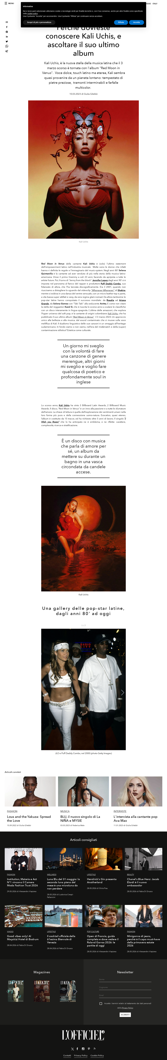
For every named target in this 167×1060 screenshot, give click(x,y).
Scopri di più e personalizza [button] (39, 22)
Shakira (121, 290)
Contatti (67, 1055)
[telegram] (7, 51)
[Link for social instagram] (83, 1049)
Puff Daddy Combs (111, 283)
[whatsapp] (7, 46)
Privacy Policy (127, 1008)
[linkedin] (7, 37)
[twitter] (7, 41)
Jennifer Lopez (100, 280)
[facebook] (7, 27)
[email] (7, 22)
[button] (122, 692)
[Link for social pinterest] (89, 1049)
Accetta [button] (136, 22)
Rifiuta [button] (121, 22)
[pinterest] (7, 32)
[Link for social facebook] (77, 1049)
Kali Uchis (113, 313)
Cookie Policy (97, 1055)
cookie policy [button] (32, 14)
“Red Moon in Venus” (83, 317)
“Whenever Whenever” (103, 290)
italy (155, 4)
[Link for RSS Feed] (94, 1049)
